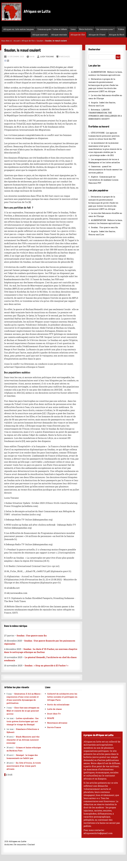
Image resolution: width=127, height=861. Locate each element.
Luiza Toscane (47, 56)
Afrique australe (40, 34)
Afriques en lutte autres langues (18, 29)
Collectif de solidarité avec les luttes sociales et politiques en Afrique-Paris (62, 697)
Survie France (54, 727)
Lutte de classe (54, 709)
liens (73, 29)
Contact (31, 844)
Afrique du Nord (116, 34)
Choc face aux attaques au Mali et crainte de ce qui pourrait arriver (23, 710)
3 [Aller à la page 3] (8, 774)
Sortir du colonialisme (58, 704)
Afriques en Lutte (26, 12)
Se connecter (20, 844)
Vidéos (121, 29)
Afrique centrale (59, 34)
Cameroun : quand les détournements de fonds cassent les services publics (105, 169)
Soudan (40, 40)
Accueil (17, 40)
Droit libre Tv (54, 713)
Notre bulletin (86, 29)
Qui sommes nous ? (105, 29)
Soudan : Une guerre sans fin (104, 227)
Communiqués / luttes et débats (52, 29)
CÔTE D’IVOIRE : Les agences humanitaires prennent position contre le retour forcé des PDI (104, 136)
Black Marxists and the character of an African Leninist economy (23, 740)
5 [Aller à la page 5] (11, 774)
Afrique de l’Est (78, 34)
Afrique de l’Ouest (97, 34)
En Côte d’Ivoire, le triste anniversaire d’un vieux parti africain (24, 766)
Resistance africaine (57, 723)
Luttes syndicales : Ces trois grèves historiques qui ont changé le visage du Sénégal (23, 721)
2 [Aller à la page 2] (6, 774)
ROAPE (50, 718)
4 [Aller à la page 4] (10, 774)
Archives (8, 844)
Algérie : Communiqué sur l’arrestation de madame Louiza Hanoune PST (103, 180)
